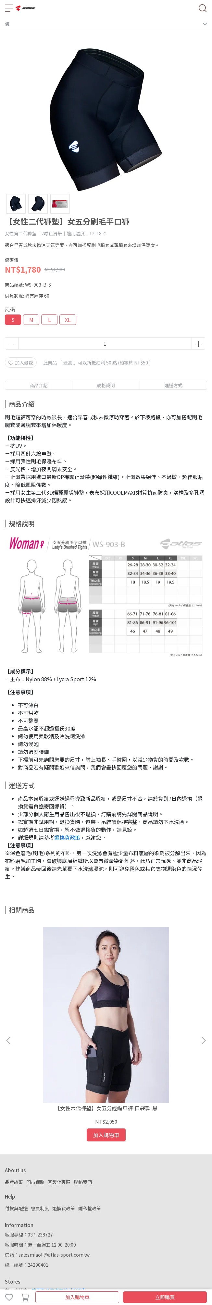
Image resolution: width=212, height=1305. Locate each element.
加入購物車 (77, 1297)
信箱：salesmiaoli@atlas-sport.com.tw (47, 1163)
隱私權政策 (89, 1117)
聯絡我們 (83, 1091)
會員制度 (40, 1117)
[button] (203, 995)
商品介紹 (39, 385)
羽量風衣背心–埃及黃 (152, 1016)
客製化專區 (59, 1091)
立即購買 (165, 1297)
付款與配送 (16, 1117)
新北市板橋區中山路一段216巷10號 (67, 1219)
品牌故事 (14, 1091)
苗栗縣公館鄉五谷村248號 (58, 1199)
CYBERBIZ (148, 1280)
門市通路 (35, 1091)
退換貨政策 (67, 837)
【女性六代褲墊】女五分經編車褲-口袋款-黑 (60, 1019)
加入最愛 (20, 362)
